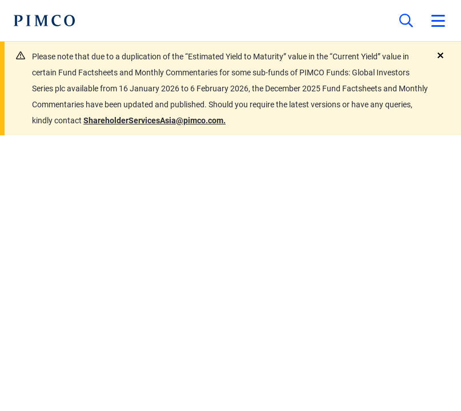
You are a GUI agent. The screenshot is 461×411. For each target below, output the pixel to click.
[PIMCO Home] (44, 20)
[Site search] (406, 20)
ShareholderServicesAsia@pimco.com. (154, 120)
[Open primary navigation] (438, 20)
